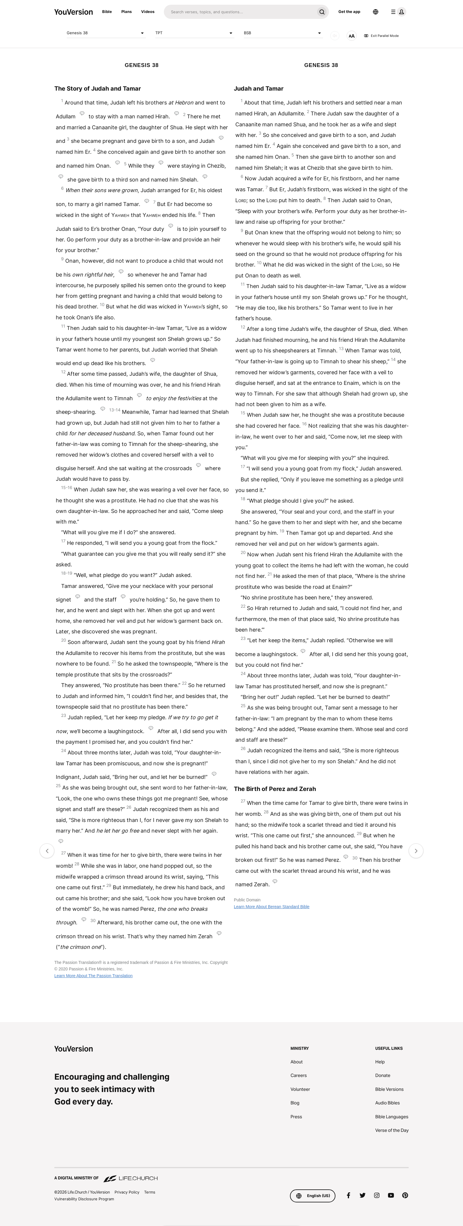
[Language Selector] (376, 12)
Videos (147, 11)
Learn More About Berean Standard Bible (271, 906)
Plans (126, 11)
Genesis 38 (106, 33)
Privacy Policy (127, 1192)
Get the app (349, 11)
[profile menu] (397, 12)
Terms (149, 1192)
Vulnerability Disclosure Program (84, 1198)
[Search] (239, 12)
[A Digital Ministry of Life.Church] (231, 1175)
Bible (107, 11)
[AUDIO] (335, 35)
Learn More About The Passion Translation (93, 975)
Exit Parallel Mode (381, 35)
